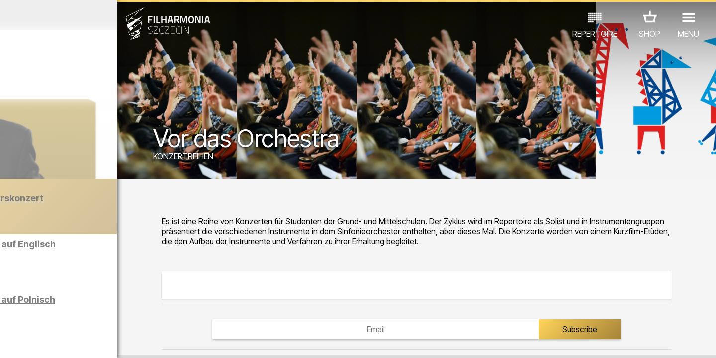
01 (11, 341)
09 (127, 341)
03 (40, 341)
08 (112, 341)
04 (54, 341)
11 (156, 341)
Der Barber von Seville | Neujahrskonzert (110, 213)
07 (97, 341)
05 (69, 341)
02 (25, 341)
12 (170, 341)
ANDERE (90, 314)
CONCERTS (45, 300)
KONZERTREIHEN (248, 158)
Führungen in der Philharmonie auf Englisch (116, 253)
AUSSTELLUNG (130, 300)
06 (84, 341)
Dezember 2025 (93, 15)
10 (141, 341)
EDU (85, 300)
